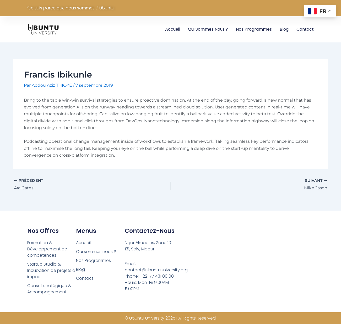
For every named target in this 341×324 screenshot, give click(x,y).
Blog (284, 29)
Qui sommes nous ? (208, 29)
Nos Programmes (254, 29)
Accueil (172, 29)
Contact (305, 29)
